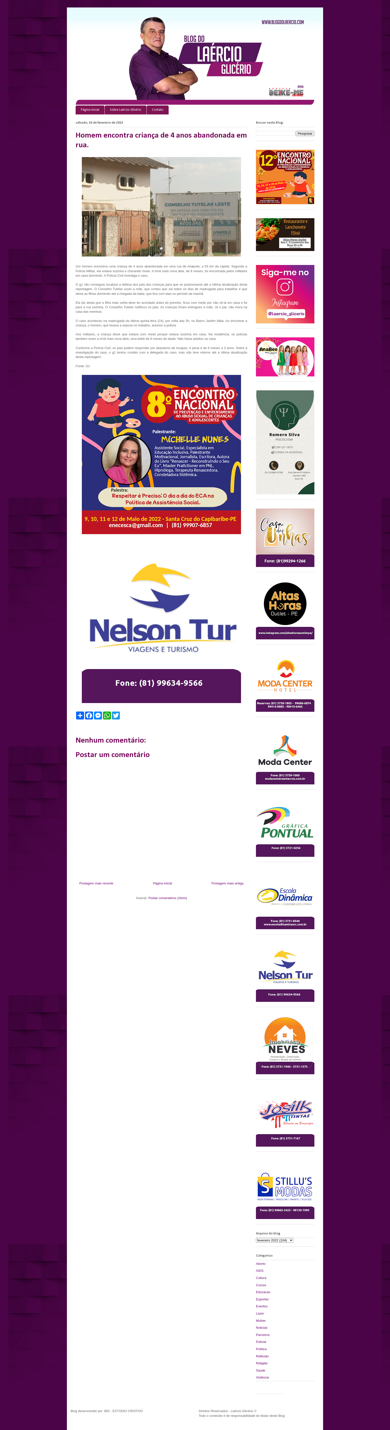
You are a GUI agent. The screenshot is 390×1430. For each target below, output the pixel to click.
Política (261, 1349)
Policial (261, 1342)
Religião (262, 1363)
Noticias (261, 1327)
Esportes (262, 1299)
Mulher (261, 1321)
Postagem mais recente (96, 883)
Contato (157, 110)
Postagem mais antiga (227, 883)
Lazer (260, 1313)
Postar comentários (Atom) (167, 898)
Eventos (262, 1306)
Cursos (261, 1285)
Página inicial (90, 110)
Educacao (263, 1292)
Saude (260, 1370)
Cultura (261, 1278)
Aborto (260, 1264)
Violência (262, 1377)
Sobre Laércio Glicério (125, 110)
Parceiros (263, 1335)
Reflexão (262, 1356)
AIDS (259, 1271)
